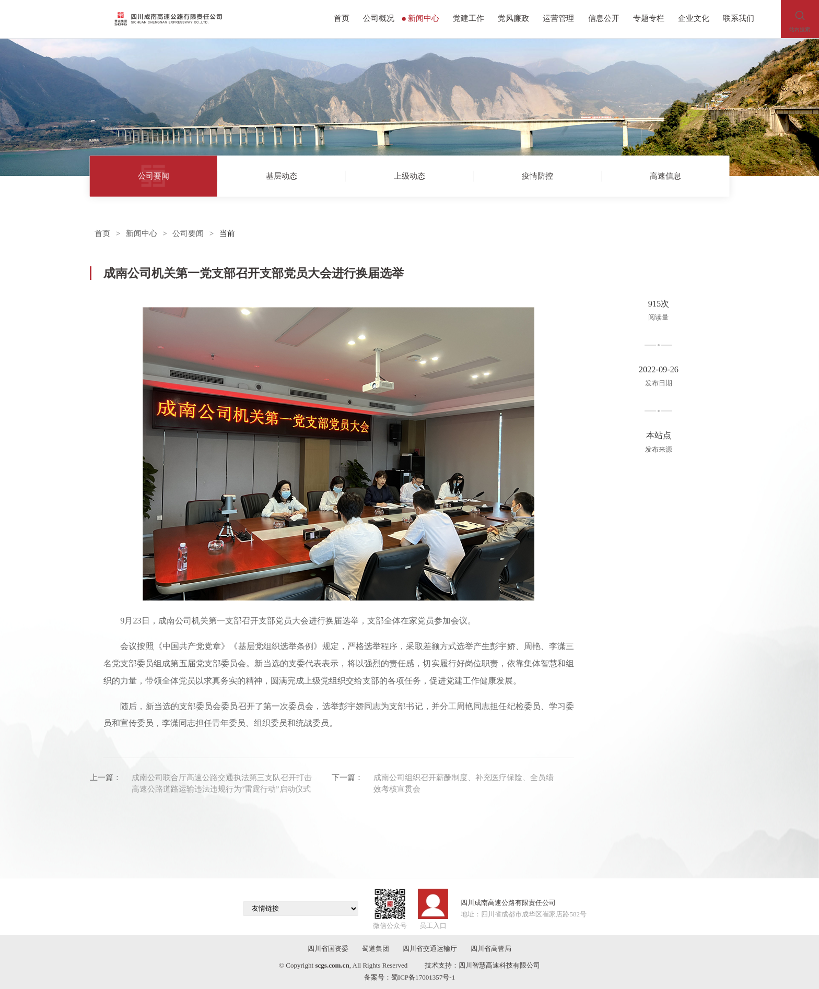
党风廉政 (513, 18)
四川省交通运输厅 (430, 948)
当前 (227, 233)
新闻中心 (420, 18)
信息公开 (603, 18)
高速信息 (665, 175)
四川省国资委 (328, 948)
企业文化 (693, 18)
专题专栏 (648, 18)
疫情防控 (537, 175)
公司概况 (378, 18)
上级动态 (409, 175)
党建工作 (468, 18)
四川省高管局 (491, 948)
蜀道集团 (375, 948)
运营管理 (558, 18)
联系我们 (738, 18)
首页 (341, 18)
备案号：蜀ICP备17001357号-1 (409, 977)
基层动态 (281, 175)
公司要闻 (153, 175)
